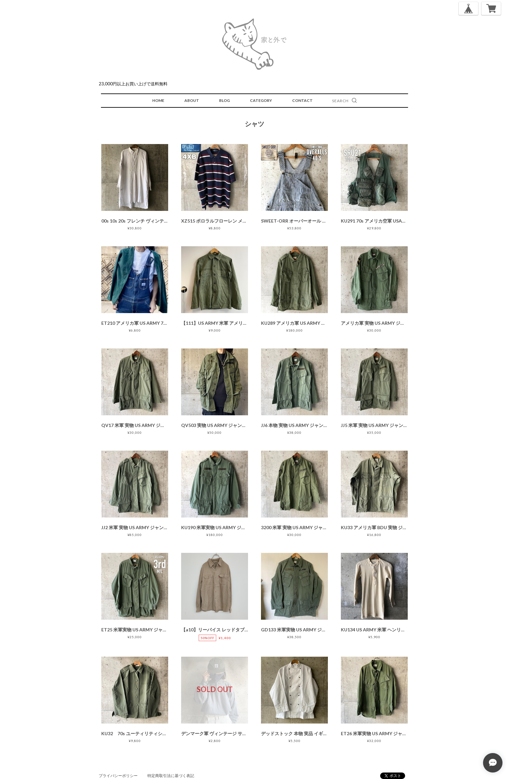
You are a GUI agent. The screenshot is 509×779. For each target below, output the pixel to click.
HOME (158, 100)
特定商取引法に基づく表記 (170, 775)
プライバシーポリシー (118, 775)
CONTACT (302, 100)
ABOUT (191, 100)
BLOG (224, 100)
